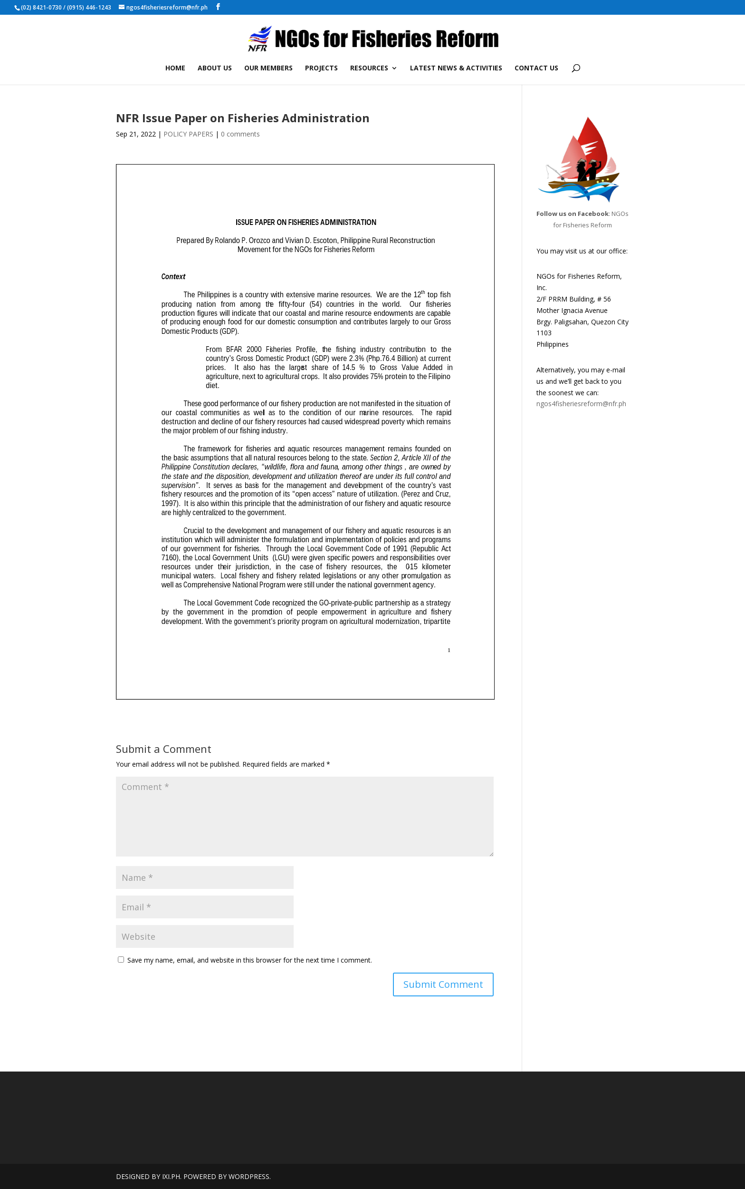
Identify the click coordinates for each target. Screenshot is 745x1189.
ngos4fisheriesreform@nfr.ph (581, 403)
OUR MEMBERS (268, 68)
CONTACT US (536, 68)
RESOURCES (369, 68)
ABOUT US (215, 68)
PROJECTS (321, 68)
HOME (175, 68)
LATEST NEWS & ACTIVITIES (456, 68)
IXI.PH (171, 1176)
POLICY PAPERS (188, 133)
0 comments (240, 133)
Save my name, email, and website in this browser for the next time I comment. (249, 960)
